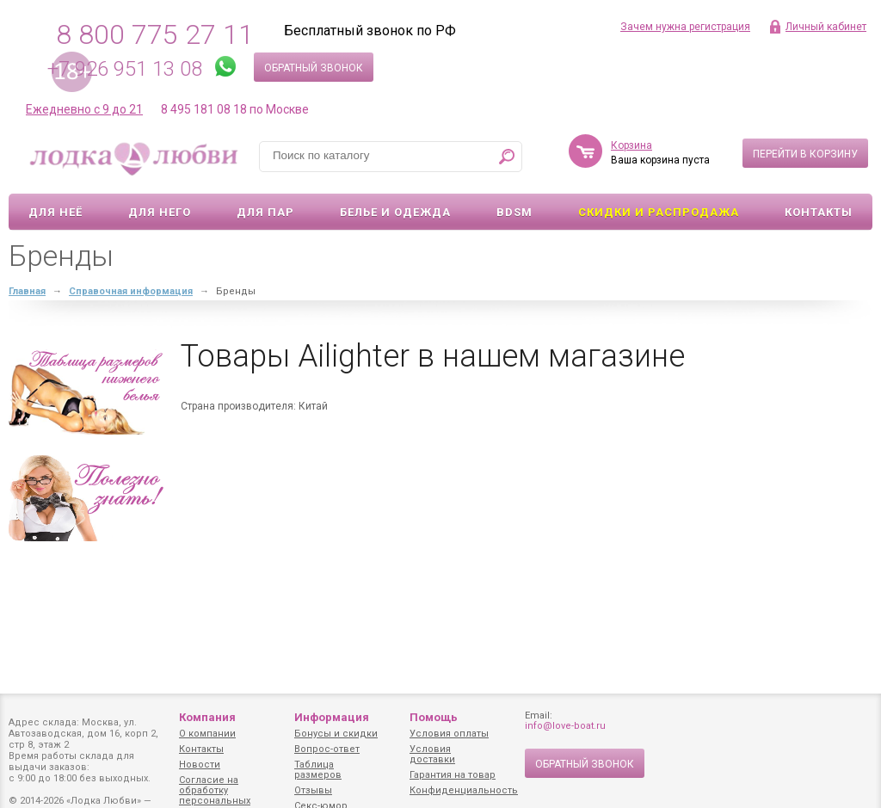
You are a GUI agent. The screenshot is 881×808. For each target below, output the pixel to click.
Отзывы (313, 790)
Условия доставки (432, 754)
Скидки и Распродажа (658, 212)
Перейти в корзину (805, 154)
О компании (207, 733)
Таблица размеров (318, 769)
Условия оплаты (449, 733)
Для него (159, 212)
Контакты (819, 212)
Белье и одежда (395, 212)
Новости (199, 764)
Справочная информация (131, 291)
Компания (207, 717)
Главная (27, 291)
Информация (331, 717)
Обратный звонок (313, 68)
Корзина (631, 145)
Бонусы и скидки (336, 733)
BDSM (514, 212)
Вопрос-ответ (327, 749)
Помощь (434, 717)
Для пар (265, 212)
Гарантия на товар (453, 774)
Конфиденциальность (464, 790)
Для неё (55, 212)
